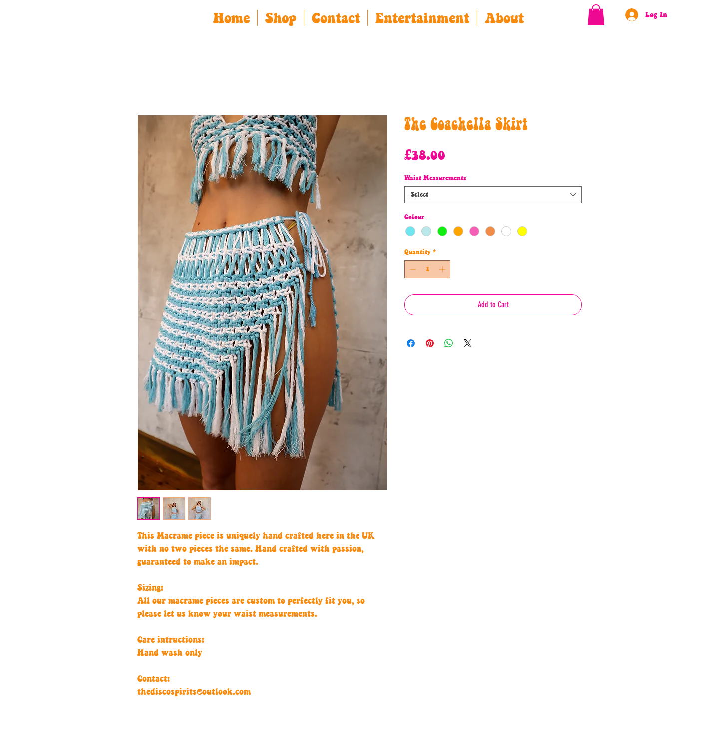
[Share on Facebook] (411, 343)
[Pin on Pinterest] (430, 343)
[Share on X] (468, 343)
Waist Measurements (435, 178)
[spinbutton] (427, 269)
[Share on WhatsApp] (449, 343)
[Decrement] (412, 269)
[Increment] (443, 269)
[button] (596, 14)
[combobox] (493, 194)
